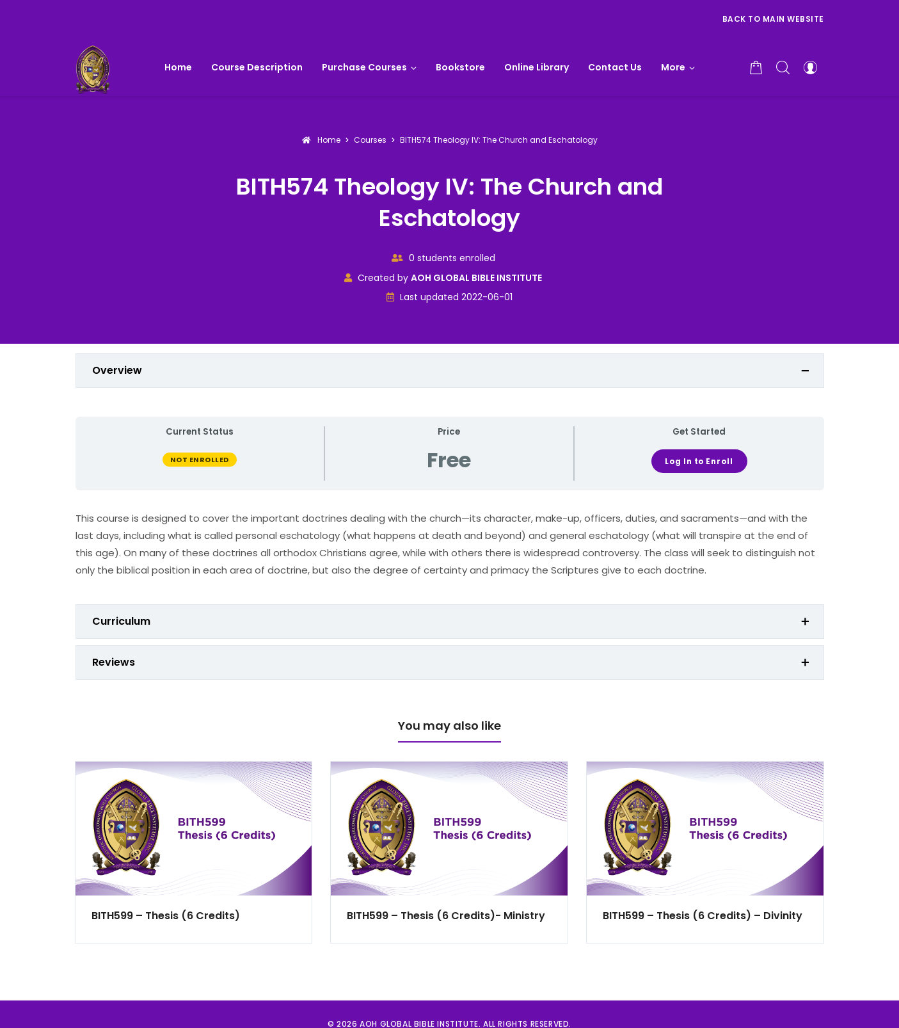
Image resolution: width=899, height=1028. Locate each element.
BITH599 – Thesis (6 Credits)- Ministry (446, 915)
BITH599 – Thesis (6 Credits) (165, 915)
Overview (117, 370)
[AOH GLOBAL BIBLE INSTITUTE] (93, 67)
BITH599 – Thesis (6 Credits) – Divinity (702, 915)
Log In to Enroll (699, 461)
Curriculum (121, 621)
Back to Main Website (773, 18)
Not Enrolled (199, 459)
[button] (677, 67)
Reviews (113, 662)
